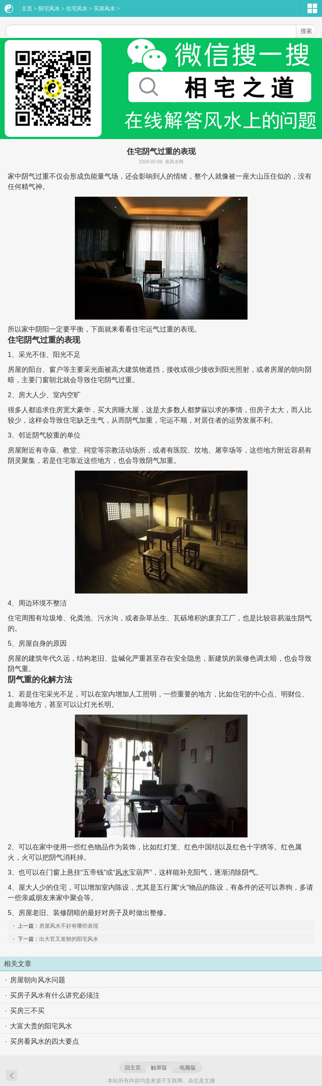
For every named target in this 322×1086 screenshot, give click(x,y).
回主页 (133, 1067)
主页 (26, 8)
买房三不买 (27, 1011)
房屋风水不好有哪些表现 (68, 926)
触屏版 (159, 1067)
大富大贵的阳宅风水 (41, 1026)
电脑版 (188, 1067)
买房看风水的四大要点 (44, 1041)
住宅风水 (77, 8)
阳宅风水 (49, 8)
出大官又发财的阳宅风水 (68, 939)
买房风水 (104, 8)
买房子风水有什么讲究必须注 (55, 995)
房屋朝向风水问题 (37, 980)
